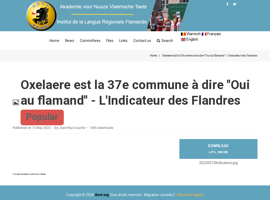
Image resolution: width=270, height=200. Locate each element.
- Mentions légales (189, 195)
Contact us (142, 41)
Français (211, 34)
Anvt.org (102, 195)
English (189, 39)
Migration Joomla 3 (159, 195)
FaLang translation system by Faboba (29, 174)
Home (54, 41)
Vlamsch (191, 34)
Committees (90, 41)
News (69, 41)
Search (165, 41)
